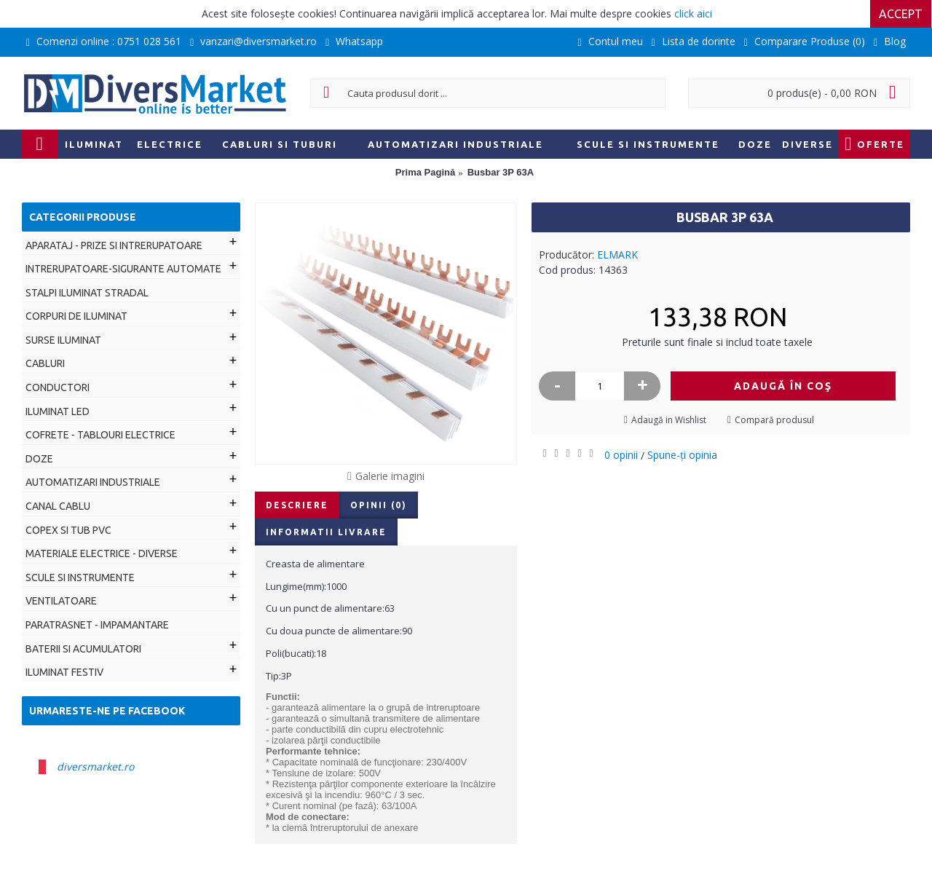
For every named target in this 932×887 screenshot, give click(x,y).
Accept (901, 13)
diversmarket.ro (95, 766)
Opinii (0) (378, 505)
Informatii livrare (326, 532)
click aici (693, 13)
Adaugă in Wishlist (668, 420)
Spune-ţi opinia (682, 455)
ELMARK (617, 254)
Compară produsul (774, 420)
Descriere (297, 505)
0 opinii (621, 455)
